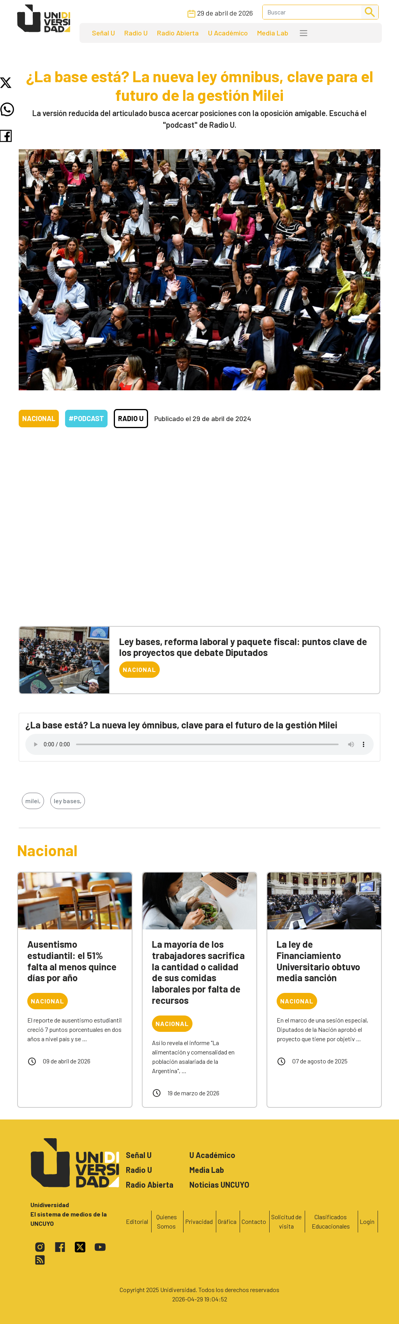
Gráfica (227, 1221)
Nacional (38, 418)
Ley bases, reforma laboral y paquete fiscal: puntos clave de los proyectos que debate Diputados (243, 647)
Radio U (136, 32)
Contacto (254, 1221)
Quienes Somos (166, 1221)
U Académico (228, 32)
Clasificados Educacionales (331, 1221)
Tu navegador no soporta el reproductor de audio (199, 744)
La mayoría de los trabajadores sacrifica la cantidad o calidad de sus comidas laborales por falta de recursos (198, 972)
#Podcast (86, 418)
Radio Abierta (178, 32)
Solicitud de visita (286, 1221)
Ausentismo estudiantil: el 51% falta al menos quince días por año (72, 960)
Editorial (137, 1221)
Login (367, 1221)
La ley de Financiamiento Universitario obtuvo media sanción (318, 960)
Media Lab (272, 32)
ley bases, (67, 800)
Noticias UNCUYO (219, 1184)
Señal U (103, 32)
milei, (33, 800)
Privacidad (199, 1221)
